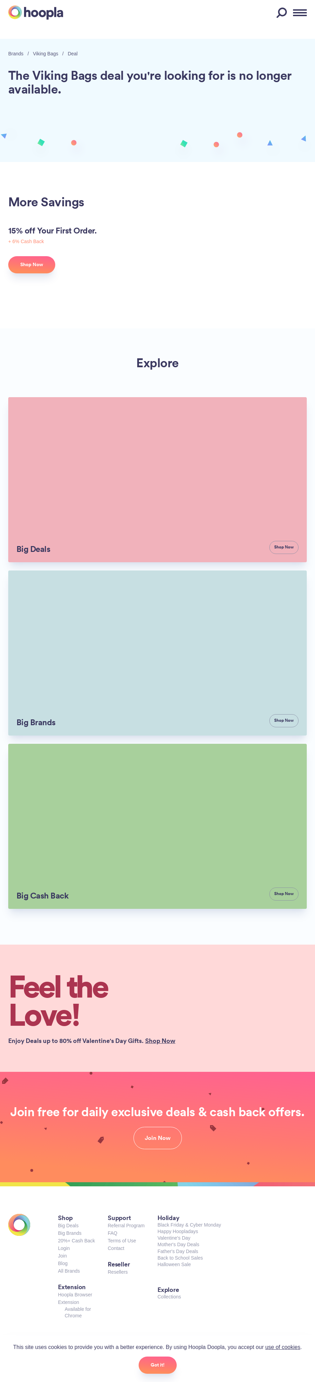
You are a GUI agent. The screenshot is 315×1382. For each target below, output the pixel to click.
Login (64, 1248)
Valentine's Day (174, 1238)
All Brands (69, 1271)
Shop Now (160, 1040)
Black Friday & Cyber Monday (189, 1225)
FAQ (112, 1233)
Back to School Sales (180, 1258)
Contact (116, 1248)
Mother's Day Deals (178, 1244)
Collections (169, 1296)
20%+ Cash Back (76, 1240)
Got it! (158, 1364)
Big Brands (69, 1233)
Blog (63, 1263)
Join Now (158, 1138)
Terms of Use (122, 1240)
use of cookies (282, 1347)
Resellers (118, 1272)
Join (62, 1256)
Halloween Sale (174, 1264)
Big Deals (68, 1225)
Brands (15, 53)
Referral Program (126, 1225)
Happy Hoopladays (178, 1231)
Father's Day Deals (178, 1251)
